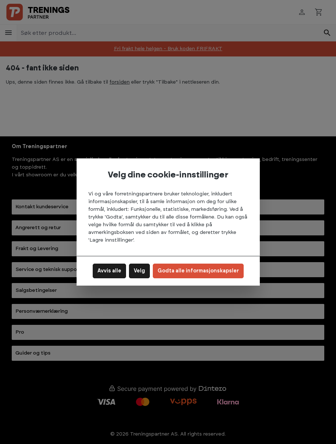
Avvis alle (109, 271)
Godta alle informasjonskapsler (198, 271)
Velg (139, 271)
